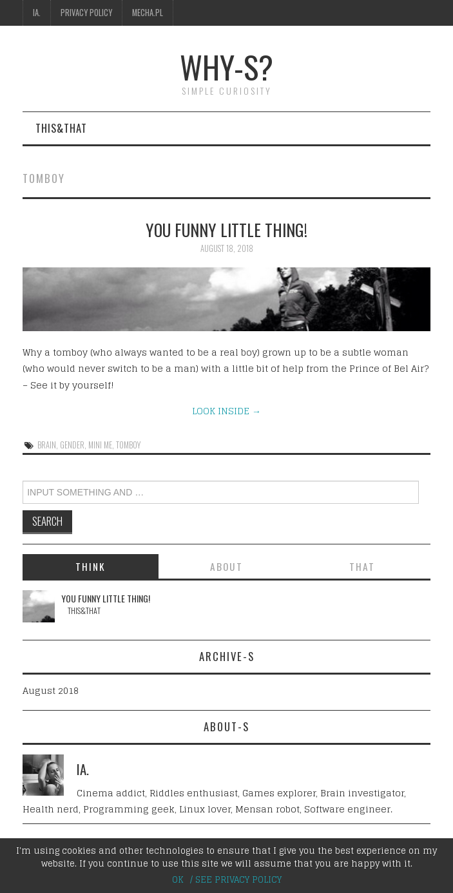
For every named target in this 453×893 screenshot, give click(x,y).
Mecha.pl (147, 12)
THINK (90, 566)
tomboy (128, 445)
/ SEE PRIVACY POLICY (236, 879)
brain (46, 445)
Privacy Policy (86, 12)
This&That (61, 128)
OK (178, 879)
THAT (362, 566)
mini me (100, 445)
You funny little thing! (226, 229)
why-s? (226, 67)
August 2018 (51, 690)
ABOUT (226, 566)
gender (72, 445)
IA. (37, 12)
